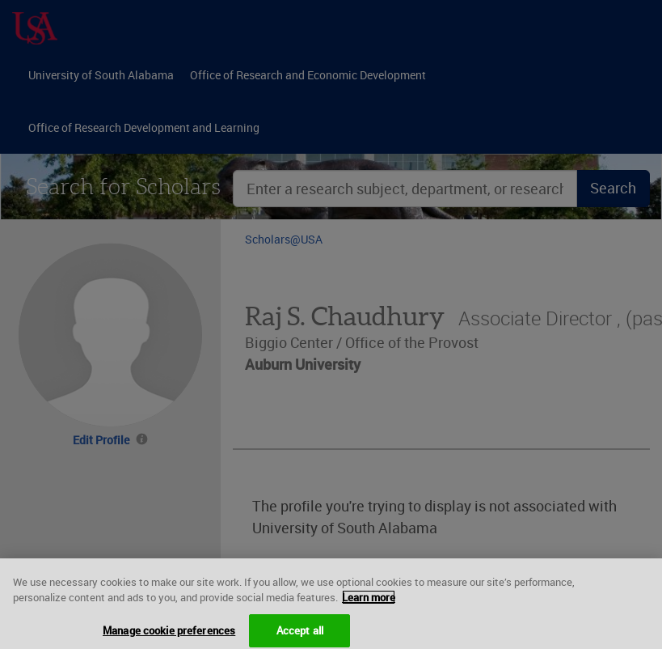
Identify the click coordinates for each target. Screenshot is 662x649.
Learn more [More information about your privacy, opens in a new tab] (368, 602)
